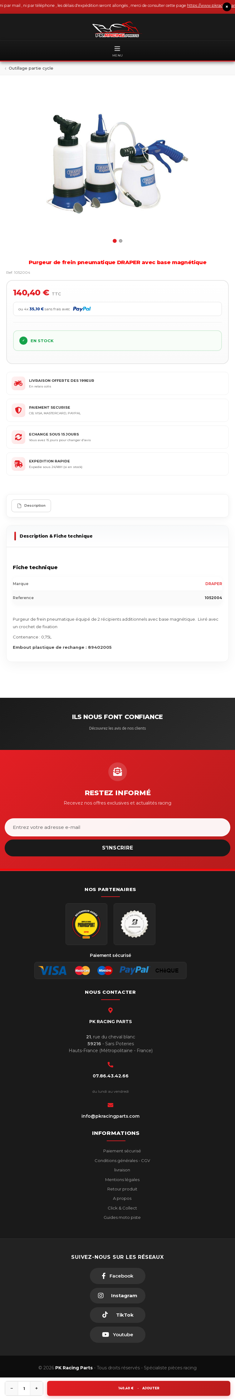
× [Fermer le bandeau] (226, 7)
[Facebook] (117, 1276)
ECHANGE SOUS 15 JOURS (54, 434)
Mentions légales (122, 1179)
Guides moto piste (122, 1217)
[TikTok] (117, 1315)
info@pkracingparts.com (110, 1116)
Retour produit (121, 1188)
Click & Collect (122, 1207)
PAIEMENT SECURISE (49, 407)
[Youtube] (117, 1335)
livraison (121, 1169)
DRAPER (213, 583)
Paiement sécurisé (121, 1150)
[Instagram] (117, 1295)
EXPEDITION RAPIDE (49, 461)
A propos (121, 1198)
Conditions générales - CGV (122, 1160)
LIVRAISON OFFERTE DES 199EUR (61, 380)
